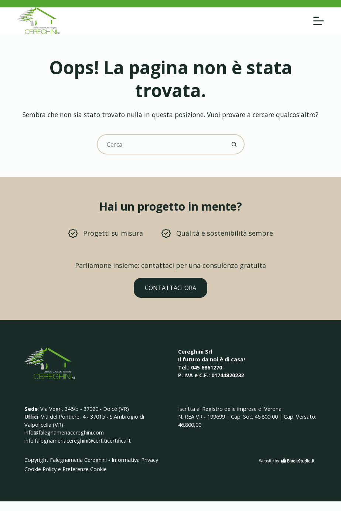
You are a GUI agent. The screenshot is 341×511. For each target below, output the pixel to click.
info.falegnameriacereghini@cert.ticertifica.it (77, 440)
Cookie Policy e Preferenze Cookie (65, 469)
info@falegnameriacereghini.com (64, 432)
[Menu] (318, 21)
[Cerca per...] (160, 144)
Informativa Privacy (135, 459)
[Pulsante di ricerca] (234, 144)
